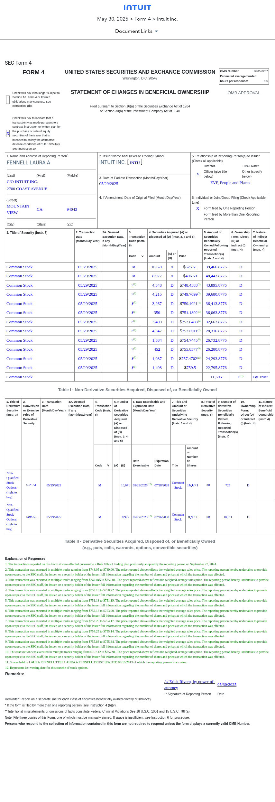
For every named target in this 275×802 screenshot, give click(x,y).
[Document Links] (137, 31)
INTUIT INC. (112, 162)
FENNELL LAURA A (28, 163)
